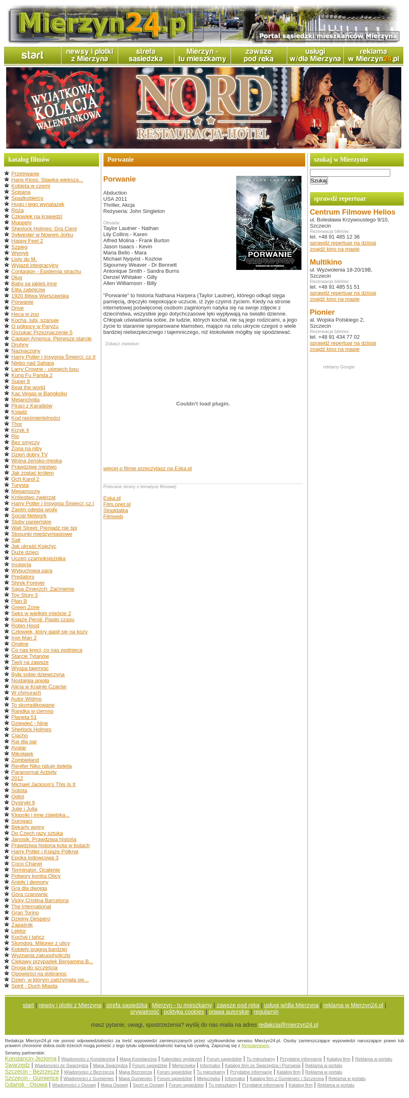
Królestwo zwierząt (33, 497)
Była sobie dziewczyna (38, 674)
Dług (16, 277)
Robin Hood (25, 625)
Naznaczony (26, 351)
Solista (19, 790)
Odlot (17, 796)
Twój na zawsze (30, 662)
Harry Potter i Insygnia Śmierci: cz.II (53, 357)
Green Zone (25, 607)
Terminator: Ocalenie (35, 870)
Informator (210, 1065)
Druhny (20, 345)
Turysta (20, 485)
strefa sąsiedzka (126, 1005)
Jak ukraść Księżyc (34, 546)
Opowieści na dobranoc (39, 974)
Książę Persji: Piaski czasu (43, 619)
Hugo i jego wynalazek (37, 204)
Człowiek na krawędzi (36, 216)
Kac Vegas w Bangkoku (39, 393)
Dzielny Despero (30, 919)
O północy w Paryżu (35, 326)
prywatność (144, 1011)
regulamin (266, 1011)
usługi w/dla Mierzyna (291, 1005)
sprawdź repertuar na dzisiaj (343, 243)
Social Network (29, 516)
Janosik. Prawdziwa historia (44, 839)
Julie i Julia (24, 809)
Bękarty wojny (27, 827)
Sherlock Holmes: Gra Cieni (44, 229)
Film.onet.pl (117, 504)
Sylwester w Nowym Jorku (42, 235)
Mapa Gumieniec (135, 1078)
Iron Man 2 (24, 638)
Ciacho (19, 735)
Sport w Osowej (148, 1085)
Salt (15, 540)
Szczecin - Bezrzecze (32, 1071)
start (28, 1005)
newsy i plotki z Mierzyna (70, 1005)
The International (31, 906)
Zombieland (25, 760)
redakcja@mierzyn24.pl (289, 1024)
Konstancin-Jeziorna (31, 1058)
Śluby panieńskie (31, 522)
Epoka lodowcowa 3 (35, 858)
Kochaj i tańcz (27, 937)
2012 (17, 778)
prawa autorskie (229, 1011)
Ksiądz (19, 412)
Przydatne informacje (301, 1058)
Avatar (18, 748)
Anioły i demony (29, 882)
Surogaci (21, 821)
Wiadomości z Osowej (74, 1085)
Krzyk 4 (20, 430)
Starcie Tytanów (30, 656)
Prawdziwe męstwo (34, 467)
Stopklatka (115, 510)
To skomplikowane (33, 705)
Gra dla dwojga (29, 888)
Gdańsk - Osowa (26, 1084)
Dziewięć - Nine (29, 723)
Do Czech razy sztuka (37, 833)
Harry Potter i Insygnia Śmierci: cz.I (52, 503)
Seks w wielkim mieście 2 (41, 613)
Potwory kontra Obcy (36, 876)
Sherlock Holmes (31, 729)
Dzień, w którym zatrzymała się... (50, 980)
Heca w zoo (25, 314)
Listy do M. (24, 259)
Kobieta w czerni (30, 186)
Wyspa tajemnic (30, 668)
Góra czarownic (29, 894)
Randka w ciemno (32, 711)
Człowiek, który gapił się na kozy (49, 632)
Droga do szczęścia (34, 967)
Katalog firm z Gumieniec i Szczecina (287, 1078)
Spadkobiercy (27, 198)
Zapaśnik (22, 925)
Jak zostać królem (32, 473)
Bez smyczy (25, 442)
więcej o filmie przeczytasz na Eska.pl (147, 468)
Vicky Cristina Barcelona (40, 900)
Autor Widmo (26, 699)
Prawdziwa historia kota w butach (50, 845)
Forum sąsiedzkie (224, 1058)
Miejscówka (183, 1065)
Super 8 (20, 381)
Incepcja (21, 564)
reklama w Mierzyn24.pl (353, 1005)
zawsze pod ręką (238, 1005)
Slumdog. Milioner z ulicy (40, 943)
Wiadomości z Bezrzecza (89, 1072)
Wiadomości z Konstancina (88, 1058)
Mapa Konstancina (138, 1058)
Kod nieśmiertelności (35, 418)
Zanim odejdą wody (34, 509)
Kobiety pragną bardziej (39, 949)
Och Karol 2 (25, 479)
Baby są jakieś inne (34, 284)
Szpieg (19, 247)
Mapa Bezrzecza (135, 1072)
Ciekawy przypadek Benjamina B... (52, 961)
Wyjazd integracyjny (34, 265)
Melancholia (25, 400)
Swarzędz (17, 1065)
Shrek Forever (28, 583)
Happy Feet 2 (27, 241)
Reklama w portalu (373, 1058)
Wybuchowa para (31, 571)
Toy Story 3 (24, 595)
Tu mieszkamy (260, 1058)
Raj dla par (24, 742)
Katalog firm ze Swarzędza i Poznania (262, 1065)
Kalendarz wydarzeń (181, 1058)
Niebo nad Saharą (32, 363)
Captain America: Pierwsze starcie (51, 338)
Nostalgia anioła (30, 680)
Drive (17, 308)
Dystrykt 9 (23, 803)
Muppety (21, 222)
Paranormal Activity (34, 772)
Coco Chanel (26, 864)
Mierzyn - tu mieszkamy (182, 1005)
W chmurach (26, 693)
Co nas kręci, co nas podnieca (46, 650)
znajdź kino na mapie (335, 249)
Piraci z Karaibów (31, 406)
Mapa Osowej (114, 1085)
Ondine (20, 644)
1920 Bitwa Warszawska (40, 296)
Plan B (19, 601)
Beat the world (28, 387)
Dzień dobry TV (29, 454)
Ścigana (21, 192)
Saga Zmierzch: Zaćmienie (43, 589)
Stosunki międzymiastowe (42, 534)
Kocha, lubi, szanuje (35, 320)
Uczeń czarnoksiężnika (38, 558)
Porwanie (22, 302)
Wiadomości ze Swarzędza (61, 1065)
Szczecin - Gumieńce (32, 1078)
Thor (16, 424)
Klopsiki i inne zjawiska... (40, 815)
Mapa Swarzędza (110, 1065)
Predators (22, 577)
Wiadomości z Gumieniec (89, 1078)
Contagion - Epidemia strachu (46, 271)
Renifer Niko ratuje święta (41, 766)
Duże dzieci (25, 552)
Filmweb (113, 516)
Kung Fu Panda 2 (32, 375)
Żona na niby (26, 448)
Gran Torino (25, 913)
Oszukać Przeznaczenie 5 (42, 332)
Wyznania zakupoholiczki (40, 955)
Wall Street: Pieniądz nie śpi (44, 528)
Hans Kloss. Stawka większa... (47, 180)
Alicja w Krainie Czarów (38, 687)
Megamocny (25, 491)
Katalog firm (339, 1058)
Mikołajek (22, 754)
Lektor (18, 931)
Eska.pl (112, 498)
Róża (17, 210)
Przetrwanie (25, 174)
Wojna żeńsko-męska (36, 461)
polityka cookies (184, 1011)
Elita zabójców (28, 290)
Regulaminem (255, 1045)
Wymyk (20, 253)
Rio (15, 436)
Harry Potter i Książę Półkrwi (45, 851)
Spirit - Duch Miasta (34, 986)
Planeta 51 (24, 717)
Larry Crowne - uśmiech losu (45, 369)
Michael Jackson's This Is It (43, 784)
